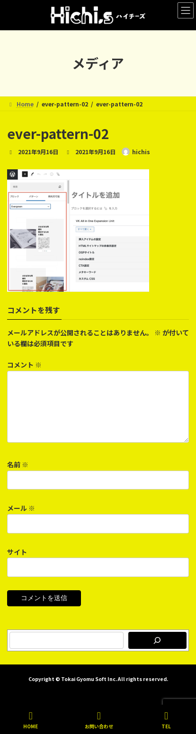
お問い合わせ (99, 720)
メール (21, 519)
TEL (166, 720)
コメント (24, 364)
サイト (17, 563)
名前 (17, 476)
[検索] (157, 651)
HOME (30, 720)
